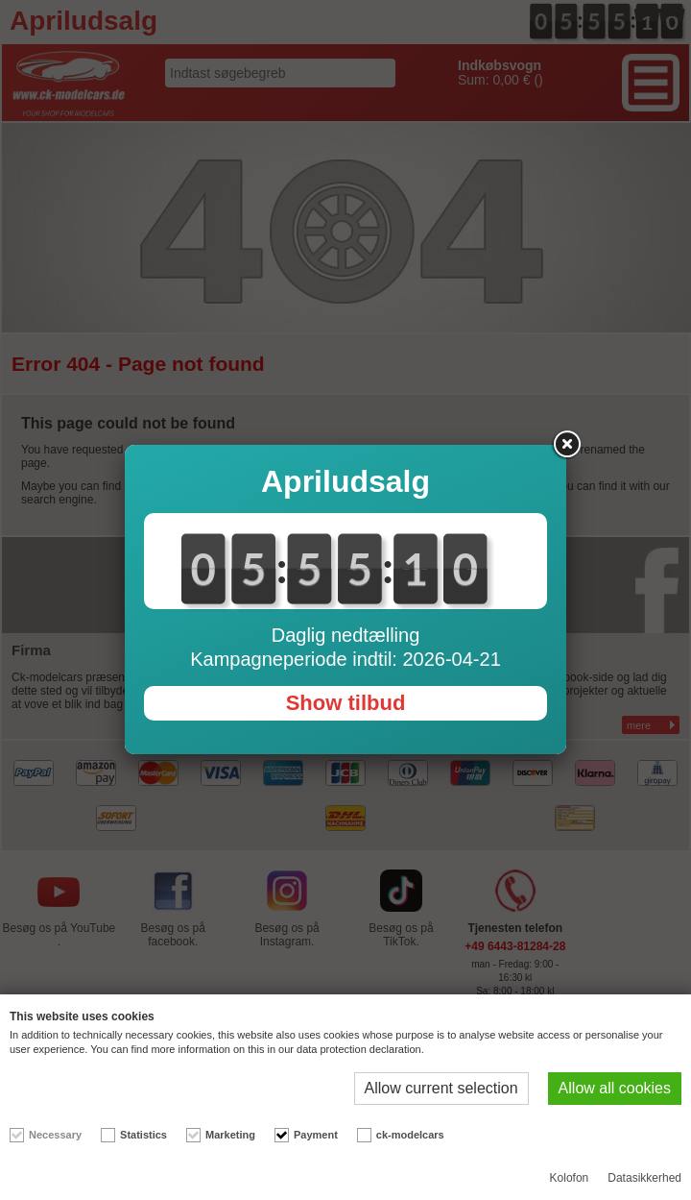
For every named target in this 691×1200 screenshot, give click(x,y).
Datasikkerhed (644, 1178)
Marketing (230, 1134)
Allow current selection (441, 1088)
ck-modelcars (410, 1134)
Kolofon (569, 1178)
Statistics (143, 1134)
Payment (316, 1134)
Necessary (55, 1134)
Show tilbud (346, 703)
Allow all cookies (615, 1088)
